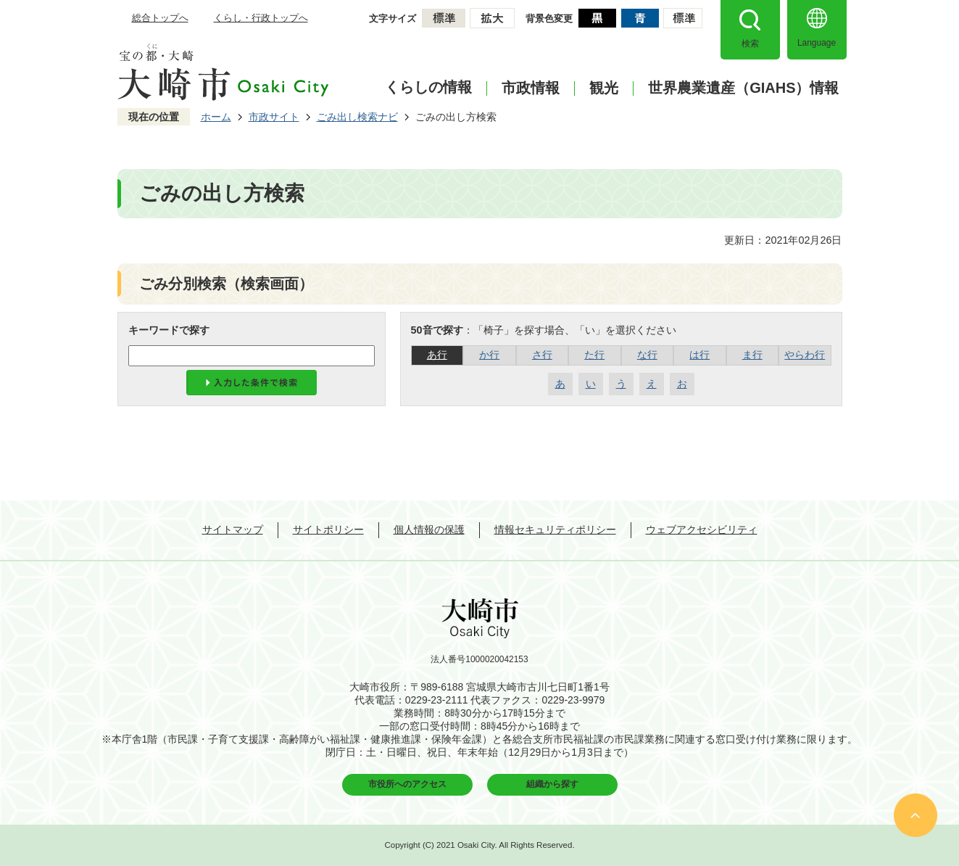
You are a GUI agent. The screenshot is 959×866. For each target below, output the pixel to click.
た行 (594, 354)
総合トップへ (160, 17)
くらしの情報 (428, 87)
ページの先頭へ (915, 815)
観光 (603, 88)
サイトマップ (232, 529)
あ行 (437, 354)
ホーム (216, 117)
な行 (647, 354)
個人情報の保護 (429, 529)
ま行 (752, 354)
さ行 (542, 354)
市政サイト (274, 117)
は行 (699, 354)
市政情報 (531, 88)
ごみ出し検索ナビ (357, 117)
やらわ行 (804, 354)
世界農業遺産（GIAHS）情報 (743, 88)
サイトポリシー (328, 529)
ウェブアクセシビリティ (701, 529)
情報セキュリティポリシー (555, 529)
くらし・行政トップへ (261, 17)
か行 (489, 354)
